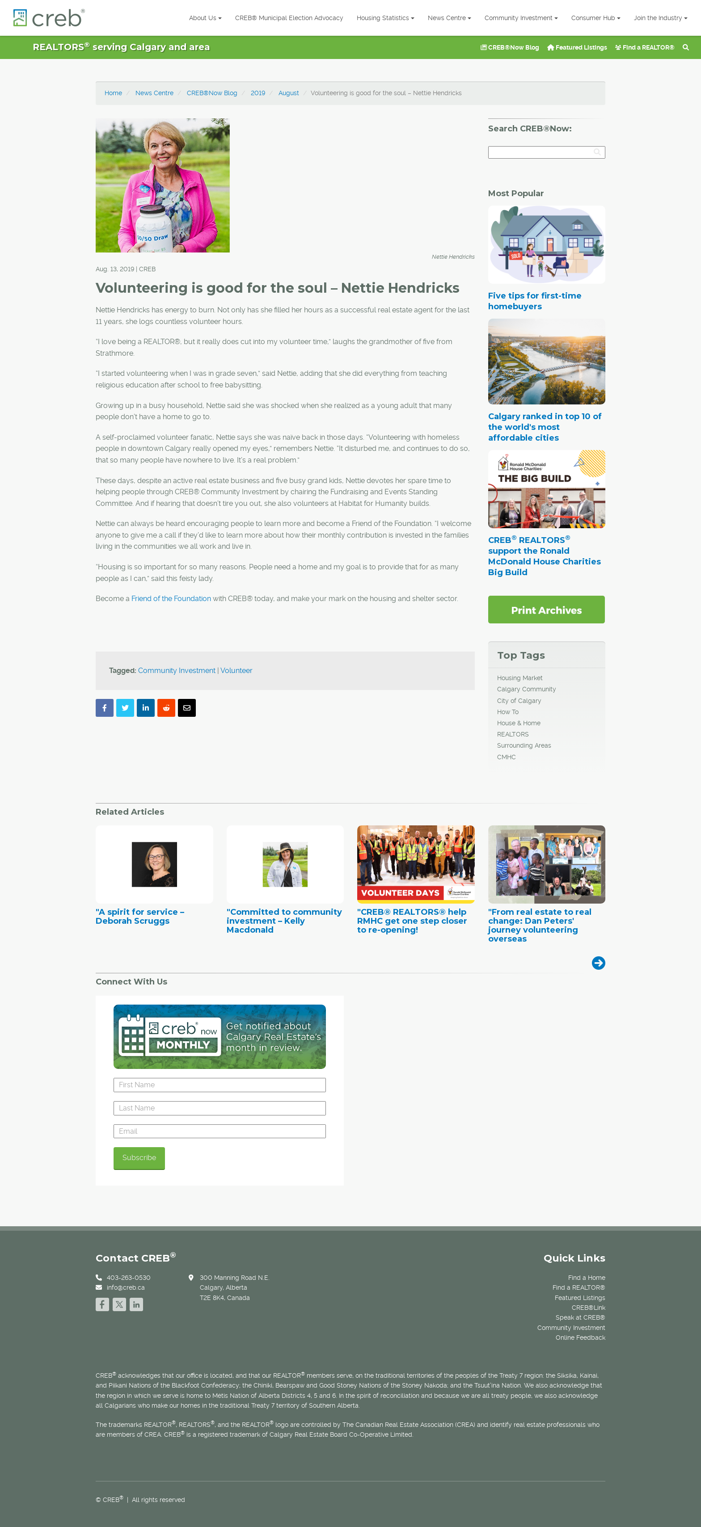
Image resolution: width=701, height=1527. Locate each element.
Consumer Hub (596, 17)
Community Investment (521, 17)
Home (113, 93)
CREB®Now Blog (510, 47)
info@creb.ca (126, 1287)
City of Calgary (519, 700)
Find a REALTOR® (645, 47)
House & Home (519, 723)
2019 (258, 93)
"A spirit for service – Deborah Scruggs (140, 917)
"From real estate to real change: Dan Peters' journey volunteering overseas (539, 925)
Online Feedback (580, 1337)
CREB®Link (588, 1307)
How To (508, 711)
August (289, 93)
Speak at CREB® (580, 1317)
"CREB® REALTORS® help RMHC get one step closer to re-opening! (412, 921)
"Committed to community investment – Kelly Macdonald (284, 921)
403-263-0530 (129, 1277)
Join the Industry (661, 17)
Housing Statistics (385, 17)
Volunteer (236, 670)
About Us (205, 17)
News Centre (449, 17)
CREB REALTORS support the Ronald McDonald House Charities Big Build (544, 556)
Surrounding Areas (524, 745)
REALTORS (513, 734)
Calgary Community (526, 689)
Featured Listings (577, 47)
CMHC (506, 757)
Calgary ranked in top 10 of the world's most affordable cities (545, 427)
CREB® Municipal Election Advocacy (289, 17)
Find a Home (586, 1277)
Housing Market (520, 677)
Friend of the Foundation (171, 598)
